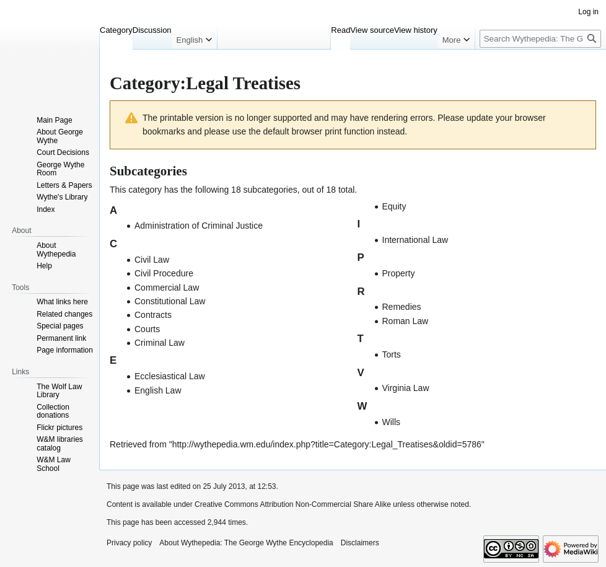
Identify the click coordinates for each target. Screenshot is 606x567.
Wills (391, 422)
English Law (158, 390)
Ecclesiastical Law (169, 376)
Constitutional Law (169, 301)
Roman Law (405, 321)
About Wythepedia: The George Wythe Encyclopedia (246, 542)
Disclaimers (360, 542)
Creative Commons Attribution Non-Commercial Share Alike (293, 504)
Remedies (401, 307)
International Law (415, 240)
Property (398, 273)
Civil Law (151, 260)
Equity (394, 206)
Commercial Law (166, 287)
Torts (391, 354)
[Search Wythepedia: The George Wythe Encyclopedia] (540, 39)
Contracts (153, 315)
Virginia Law (405, 388)
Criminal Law (159, 343)
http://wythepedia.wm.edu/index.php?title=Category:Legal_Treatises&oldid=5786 (326, 444)
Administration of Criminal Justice (198, 226)
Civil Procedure (163, 273)
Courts (147, 329)
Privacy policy (129, 542)
